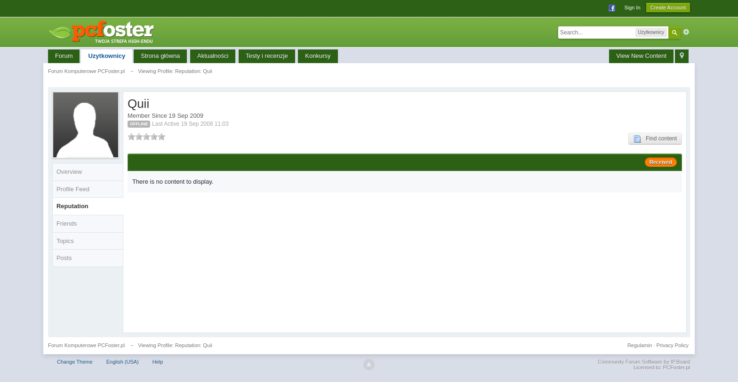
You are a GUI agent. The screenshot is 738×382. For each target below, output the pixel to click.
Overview (69, 171)
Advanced (686, 32)
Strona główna (160, 55)
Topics (65, 240)
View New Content (641, 55)
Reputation (72, 206)
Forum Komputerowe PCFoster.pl (86, 345)
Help (157, 362)
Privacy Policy (673, 345)
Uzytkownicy (106, 55)
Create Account (668, 7)
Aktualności (212, 55)
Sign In (632, 7)
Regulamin (639, 345)
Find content (655, 139)
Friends (66, 223)
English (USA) (122, 362)
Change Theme (75, 362)
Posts (64, 257)
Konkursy (317, 55)
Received (661, 162)
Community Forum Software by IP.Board (644, 362)
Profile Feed (72, 189)
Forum (64, 55)
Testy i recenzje (267, 55)
